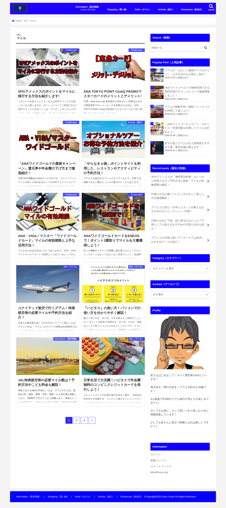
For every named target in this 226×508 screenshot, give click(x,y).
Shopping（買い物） (117, 9)
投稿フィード (158, 460)
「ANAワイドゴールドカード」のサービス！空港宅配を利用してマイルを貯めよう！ (187, 128)
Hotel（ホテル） (143, 9)
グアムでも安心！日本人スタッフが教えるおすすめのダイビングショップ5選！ (177, 209)
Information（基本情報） (88, 8)
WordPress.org (159, 472)
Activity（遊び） (166, 9)
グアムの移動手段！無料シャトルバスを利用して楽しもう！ (187, 108)
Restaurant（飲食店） (192, 9)
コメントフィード (161, 466)
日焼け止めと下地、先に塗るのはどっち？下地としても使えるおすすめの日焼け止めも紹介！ (177, 224)
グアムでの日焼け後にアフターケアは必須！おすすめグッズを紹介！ (177, 239)
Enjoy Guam (168, 496)
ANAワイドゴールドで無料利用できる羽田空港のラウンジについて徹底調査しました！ (187, 91)
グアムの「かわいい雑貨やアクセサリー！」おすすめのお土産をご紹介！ (187, 72)
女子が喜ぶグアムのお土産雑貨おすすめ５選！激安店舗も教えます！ (187, 145)
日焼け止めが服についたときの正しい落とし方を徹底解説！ (177, 196)
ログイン (155, 454)
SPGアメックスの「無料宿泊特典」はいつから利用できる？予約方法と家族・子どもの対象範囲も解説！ (177, 180)
